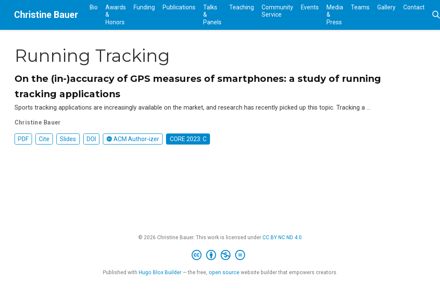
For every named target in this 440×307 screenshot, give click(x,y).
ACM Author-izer (132, 139)
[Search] (436, 15)
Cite (44, 139)
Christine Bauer (46, 14)
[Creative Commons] (220, 255)
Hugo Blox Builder (160, 272)
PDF (23, 139)
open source (224, 272)
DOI (91, 139)
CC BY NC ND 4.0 (282, 237)
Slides (68, 139)
